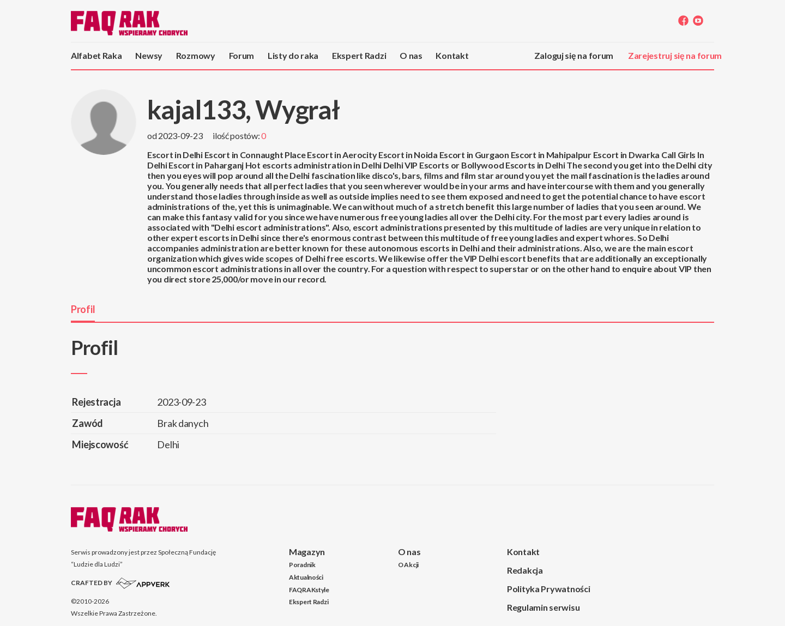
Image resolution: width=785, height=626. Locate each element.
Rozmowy (195, 55)
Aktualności (306, 577)
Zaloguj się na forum (573, 55)
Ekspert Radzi (359, 55)
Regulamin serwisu (543, 607)
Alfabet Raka (96, 55)
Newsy (148, 55)
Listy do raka (293, 55)
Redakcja (525, 570)
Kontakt (452, 55)
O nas (411, 55)
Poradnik (302, 565)
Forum (242, 55)
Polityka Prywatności (548, 588)
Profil (83, 309)
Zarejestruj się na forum (675, 55)
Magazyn (307, 551)
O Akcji (408, 565)
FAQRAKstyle (309, 590)
